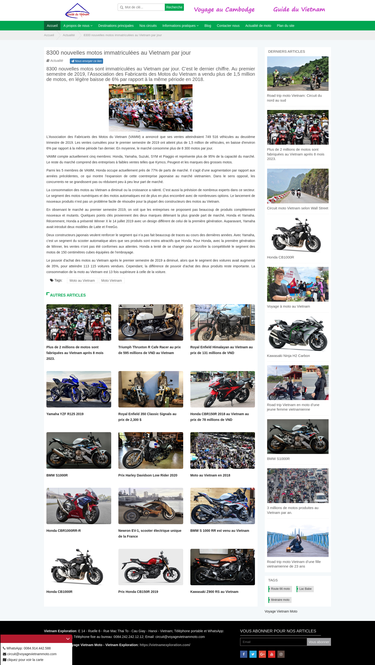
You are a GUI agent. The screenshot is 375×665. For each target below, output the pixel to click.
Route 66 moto (280, 588)
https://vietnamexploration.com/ (165, 645)
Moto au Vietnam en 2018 (210, 475)
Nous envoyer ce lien (86, 61)
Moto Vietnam (111, 280)
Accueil (49, 35)
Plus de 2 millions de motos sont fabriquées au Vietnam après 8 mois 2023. (75, 353)
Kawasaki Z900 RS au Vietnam (214, 592)
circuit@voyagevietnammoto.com (29, 654)
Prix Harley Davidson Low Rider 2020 (147, 475)
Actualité (69, 35)
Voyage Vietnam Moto (281, 611)
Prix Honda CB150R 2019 (138, 592)
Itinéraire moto (280, 600)
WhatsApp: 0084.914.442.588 (27, 648)
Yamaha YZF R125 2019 (64, 414)
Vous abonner (319, 642)
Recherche (174, 7)
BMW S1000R (57, 475)
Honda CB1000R (59, 592)
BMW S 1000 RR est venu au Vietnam (219, 531)
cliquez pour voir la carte (23, 660)
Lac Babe (305, 588)
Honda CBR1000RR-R (63, 531)
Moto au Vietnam (82, 280)
